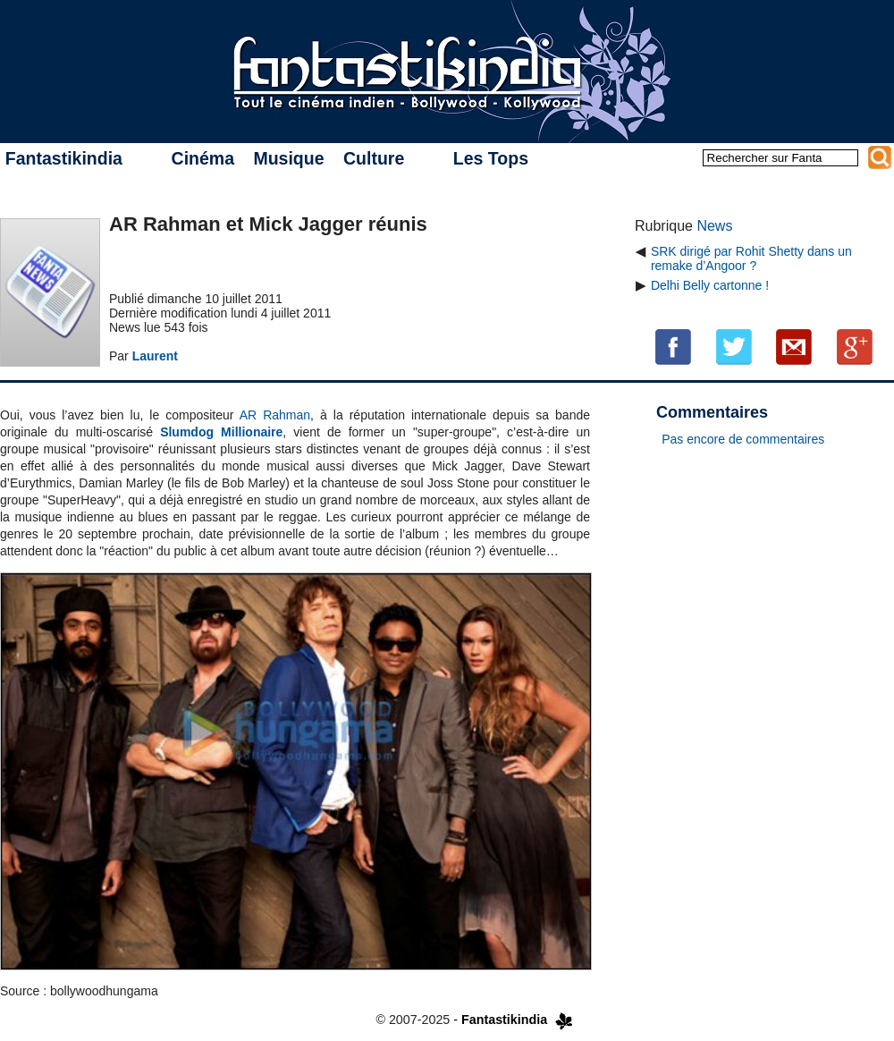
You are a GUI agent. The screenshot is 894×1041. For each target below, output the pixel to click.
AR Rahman (275, 415)
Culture (373, 158)
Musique (288, 158)
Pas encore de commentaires (743, 439)
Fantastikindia (63, 158)
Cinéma (203, 158)
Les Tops (490, 158)
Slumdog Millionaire (221, 432)
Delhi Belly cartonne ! (710, 285)
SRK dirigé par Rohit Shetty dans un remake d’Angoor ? (751, 258)
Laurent (155, 356)
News (714, 225)
